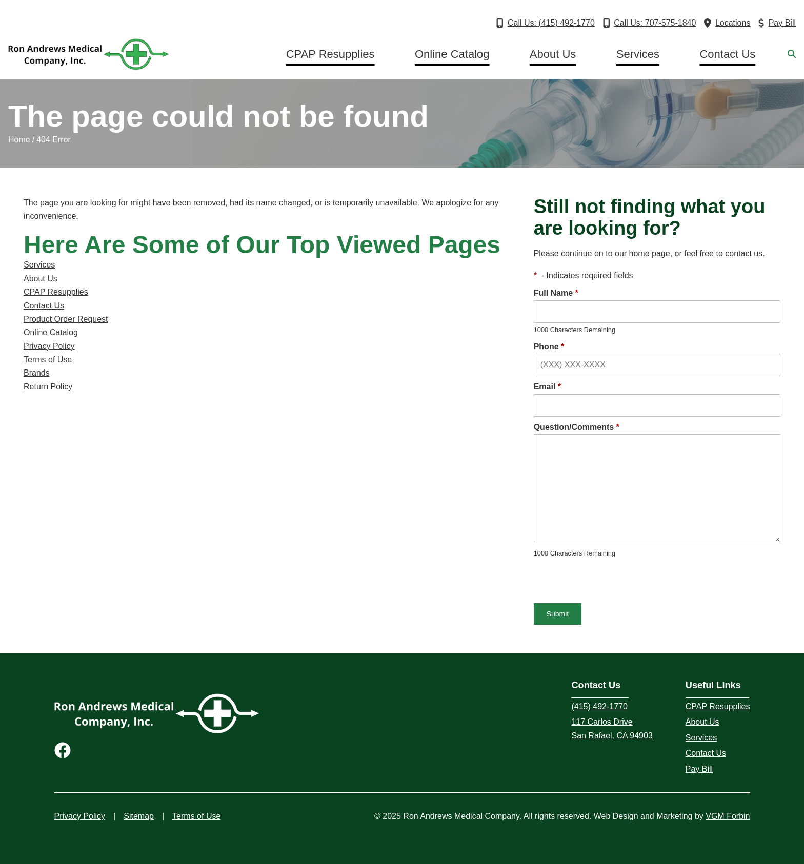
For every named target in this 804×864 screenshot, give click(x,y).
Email (547, 386)
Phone (549, 346)
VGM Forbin (728, 816)
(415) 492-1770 (599, 706)
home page (649, 253)
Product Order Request (66, 319)
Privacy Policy (49, 346)
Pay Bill (699, 769)
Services (637, 54)
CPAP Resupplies (330, 54)
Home (19, 139)
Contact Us (727, 54)
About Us (553, 54)
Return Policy (48, 386)
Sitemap (139, 816)
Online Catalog (452, 54)
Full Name (556, 293)
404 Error (53, 139)
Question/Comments (576, 427)
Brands (37, 372)
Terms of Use (48, 359)
